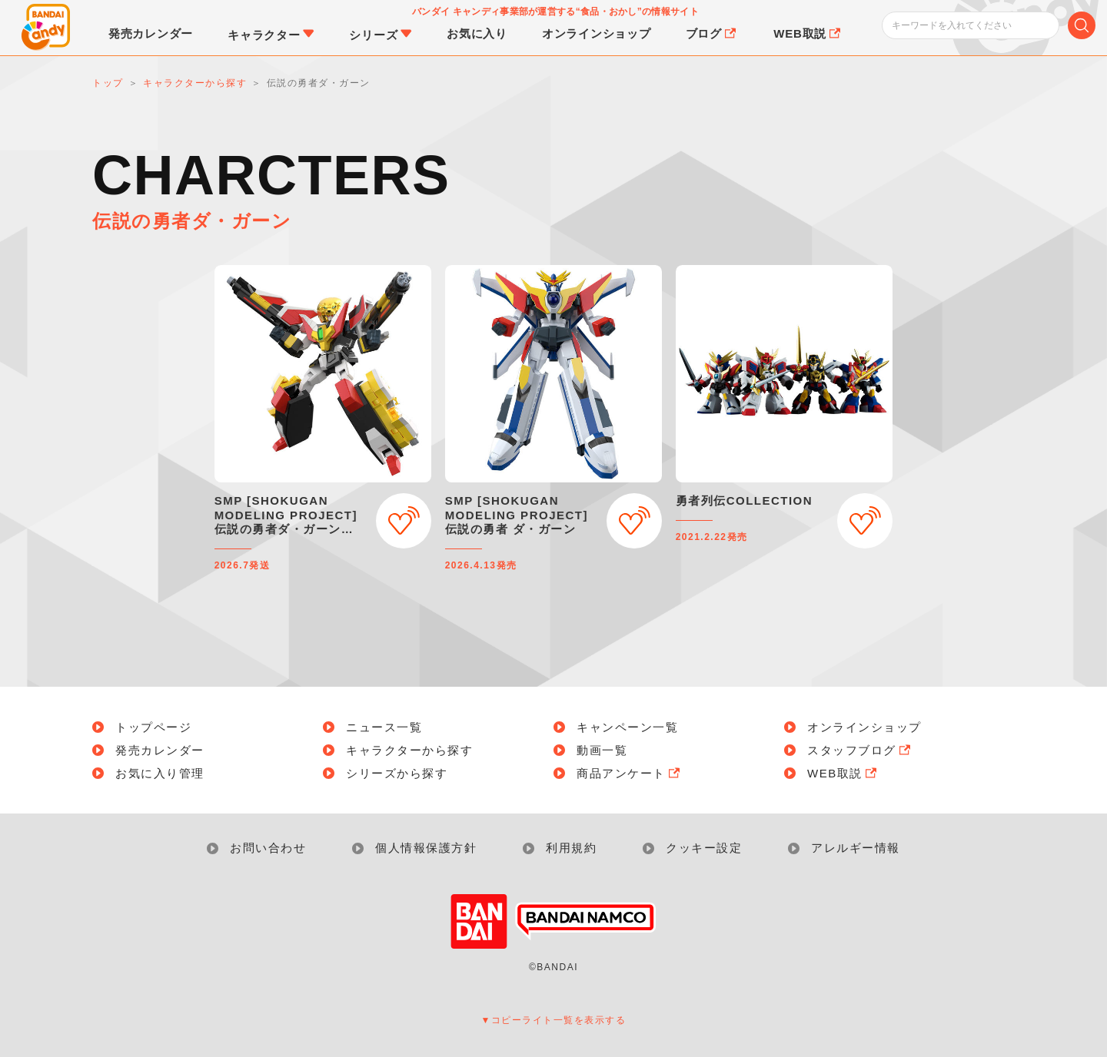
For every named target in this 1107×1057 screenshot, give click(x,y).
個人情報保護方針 (426, 847)
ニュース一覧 (384, 727)
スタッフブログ (860, 750)
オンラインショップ (864, 727)
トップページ (153, 727)
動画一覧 (602, 750)
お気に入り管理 (159, 773)
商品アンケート (630, 773)
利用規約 (571, 847)
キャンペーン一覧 (627, 727)
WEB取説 (843, 773)
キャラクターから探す (409, 750)
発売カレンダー (159, 750)
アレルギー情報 (855, 847)
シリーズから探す (396, 773)
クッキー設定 (704, 847)
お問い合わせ (268, 847)
